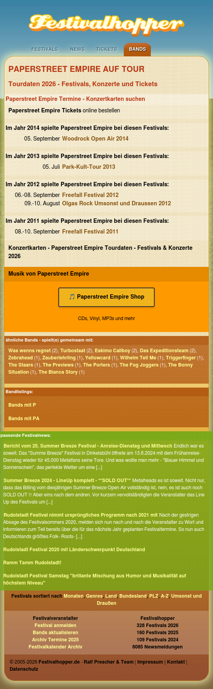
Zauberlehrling (59, 357)
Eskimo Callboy (112, 350)
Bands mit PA (23, 418)
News (77, 49)
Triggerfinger (181, 357)
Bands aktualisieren (55, 632)
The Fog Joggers (139, 365)
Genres (94, 596)
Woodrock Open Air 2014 (95, 139)
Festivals (44, 49)
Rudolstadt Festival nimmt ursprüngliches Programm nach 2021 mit (80, 515)
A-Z (165, 596)
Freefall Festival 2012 (90, 195)
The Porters (96, 365)
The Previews (58, 365)
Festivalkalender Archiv (56, 647)
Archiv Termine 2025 (55, 639)
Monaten (73, 596)
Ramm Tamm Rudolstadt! (32, 562)
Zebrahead (20, 357)
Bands (137, 49)
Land (111, 596)
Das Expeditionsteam (164, 350)
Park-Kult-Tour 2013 (88, 167)
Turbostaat (72, 350)
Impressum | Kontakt (161, 662)
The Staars (20, 365)
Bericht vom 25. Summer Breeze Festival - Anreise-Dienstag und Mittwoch (88, 446)
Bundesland (133, 596)
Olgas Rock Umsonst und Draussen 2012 (116, 204)
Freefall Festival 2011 (90, 232)
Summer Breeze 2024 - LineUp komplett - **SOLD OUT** (67, 480)
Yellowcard (98, 357)
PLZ (153, 596)
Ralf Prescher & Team (109, 662)
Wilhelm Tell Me (138, 357)
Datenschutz (24, 669)
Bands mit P (22, 405)
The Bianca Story (58, 372)
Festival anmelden (55, 625)
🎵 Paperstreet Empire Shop (106, 297)
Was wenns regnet (29, 350)
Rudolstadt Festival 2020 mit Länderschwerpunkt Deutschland (74, 549)
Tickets (106, 49)
